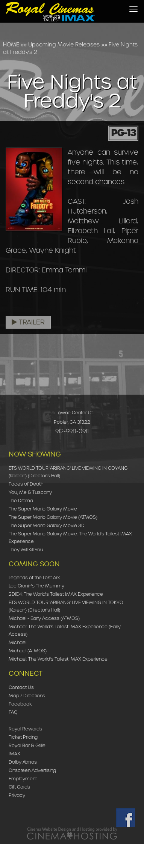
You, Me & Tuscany (30, 492)
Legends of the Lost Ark (34, 577)
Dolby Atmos (23, 762)
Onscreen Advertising (32, 770)
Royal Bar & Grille (27, 745)
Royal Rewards (25, 729)
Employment (23, 778)
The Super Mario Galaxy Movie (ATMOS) (53, 517)
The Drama (21, 500)
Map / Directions (27, 695)
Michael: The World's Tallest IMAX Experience (58, 659)
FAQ (13, 712)
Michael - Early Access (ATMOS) (44, 618)
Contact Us (21, 687)
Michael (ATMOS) (28, 650)
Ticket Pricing (23, 737)
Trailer (28, 322)
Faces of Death (26, 484)
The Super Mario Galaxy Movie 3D (47, 525)
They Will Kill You (26, 549)
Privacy (17, 795)
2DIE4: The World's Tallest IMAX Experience (56, 594)
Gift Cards (19, 787)
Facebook (20, 704)
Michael (17, 642)
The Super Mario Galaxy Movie (43, 509)
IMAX (14, 753)
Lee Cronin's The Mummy (36, 586)
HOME (11, 44)
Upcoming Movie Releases (64, 44)
